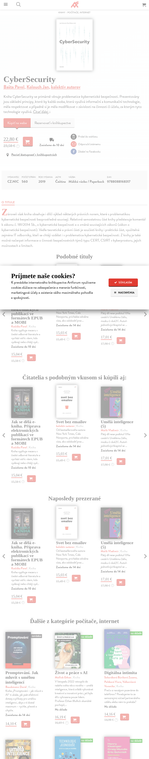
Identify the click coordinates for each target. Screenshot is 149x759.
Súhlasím (123, 282)
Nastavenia (124, 293)
